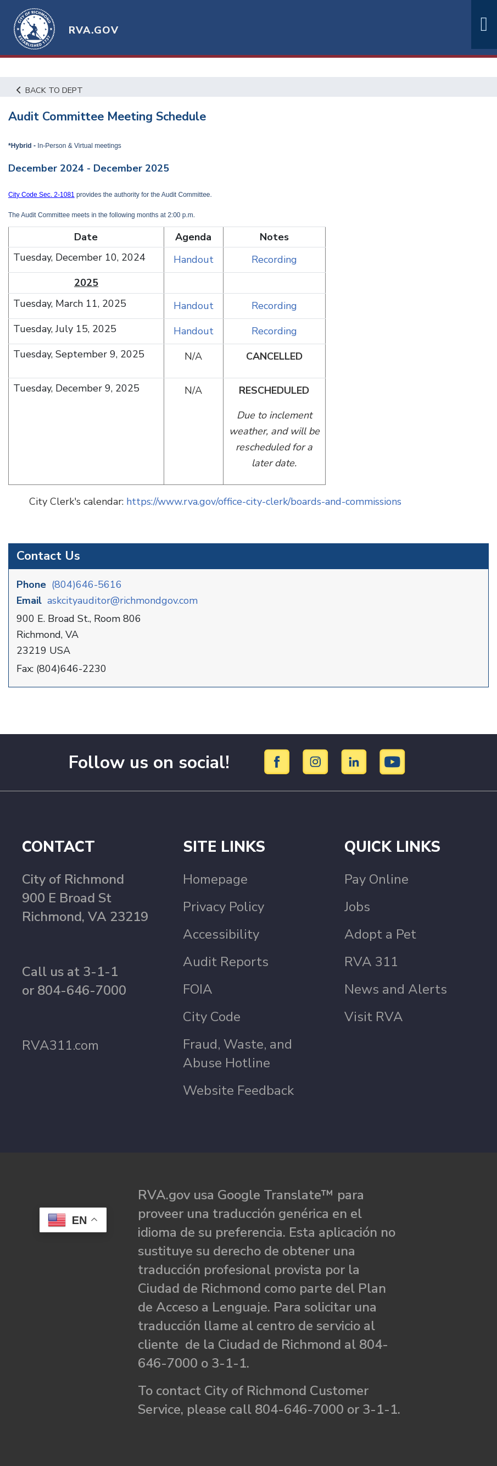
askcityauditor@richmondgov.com (122, 600)
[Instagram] (317, 761)
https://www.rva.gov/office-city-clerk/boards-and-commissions (263, 501)
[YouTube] (392, 761)
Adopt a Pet (380, 934)
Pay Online (376, 879)
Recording (274, 259)
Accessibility (221, 934)
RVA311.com (60, 1045)
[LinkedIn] (355, 761)
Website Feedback (238, 1090)
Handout (194, 259)
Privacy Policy (223, 907)
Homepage (215, 879)
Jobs (357, 907)
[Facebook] (279, 761)
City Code (212, 1017)
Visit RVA (373, 1017)
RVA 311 (371, 962)
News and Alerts (395, 989)
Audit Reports (226, 962)
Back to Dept (49, 90)
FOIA (198, 989)
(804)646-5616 (87, 584)
